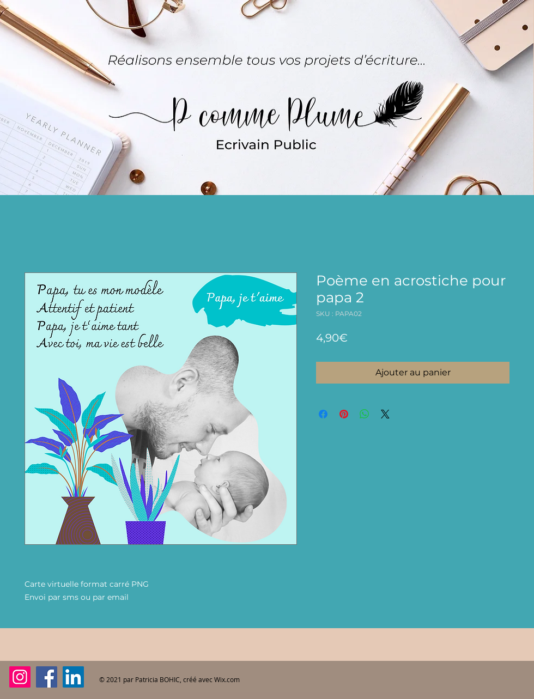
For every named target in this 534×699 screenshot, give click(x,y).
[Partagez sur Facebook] (323, 414)
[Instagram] (20, 677)
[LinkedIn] (73, 677)
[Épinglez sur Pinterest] (343, 414)
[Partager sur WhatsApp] (364, 414)
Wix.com (227, 679)
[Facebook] (46, 677)
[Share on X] (385, 414)
